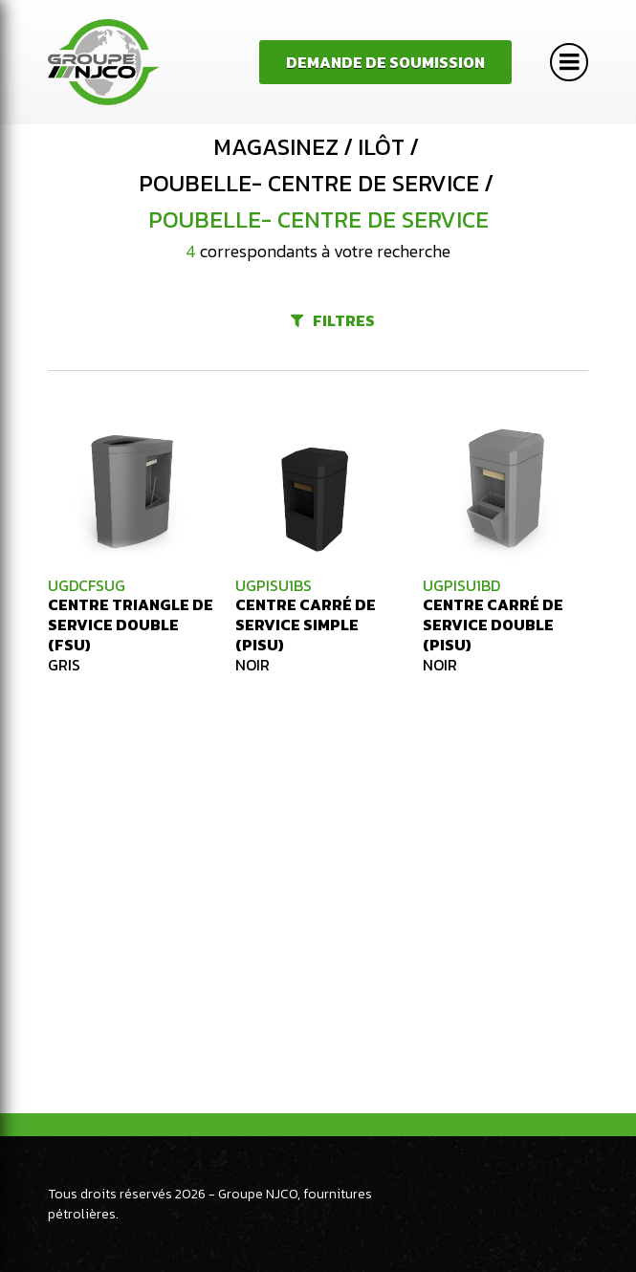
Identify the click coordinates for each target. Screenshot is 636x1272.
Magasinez (276, 147)
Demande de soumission (385, 62)
